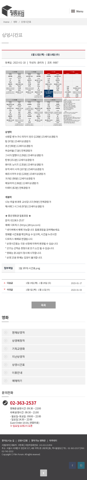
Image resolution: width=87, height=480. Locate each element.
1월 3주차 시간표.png (29, 268)
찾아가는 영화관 (38, 440)
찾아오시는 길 (8, 440)
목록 (43, 305)
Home (6, 21)
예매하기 (12, 380)
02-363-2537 (23, 402)
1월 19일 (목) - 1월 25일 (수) (38, 283)
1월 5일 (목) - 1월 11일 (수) (38, 289)
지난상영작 (13, 356)
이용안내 (12, 372)
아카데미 (53, 440)
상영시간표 (13, 364)
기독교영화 (13, 348)
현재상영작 (13, 332)
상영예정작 (13, 340)
